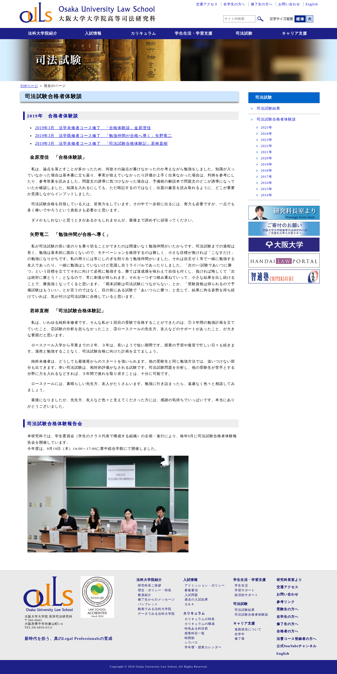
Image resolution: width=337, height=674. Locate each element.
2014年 (266, 195)
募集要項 (191, 590)
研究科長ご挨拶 (149, 585)
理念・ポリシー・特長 (154, 590)
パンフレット (148, 604)
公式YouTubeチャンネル (297, 646)
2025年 (266, 127)
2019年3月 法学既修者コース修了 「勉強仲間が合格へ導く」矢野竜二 (103, 136)
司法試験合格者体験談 (276, 119)
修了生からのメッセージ (156, 599)
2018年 (266, 170)
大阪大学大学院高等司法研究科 (87, 14)
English (312, 4)
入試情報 (93, 33)
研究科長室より (289, 580)
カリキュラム (143, 33)
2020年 (266, 158)
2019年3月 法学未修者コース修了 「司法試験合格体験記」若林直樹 (101, 143)
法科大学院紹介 (42, 33)
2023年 (266, 140)
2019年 (266, 164)
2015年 (266, 189)
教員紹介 (144, 595)
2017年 (266, 177)
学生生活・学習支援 (194, 33)
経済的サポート (246, 595)
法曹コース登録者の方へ (297, 639)
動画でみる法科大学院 (154, 609)
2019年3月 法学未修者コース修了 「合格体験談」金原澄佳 (93, 128)
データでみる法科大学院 (156, 613)
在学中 (240, 634)
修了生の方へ (262, 4)
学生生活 (241, 585)
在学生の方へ (234, 4)
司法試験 (244, 33)
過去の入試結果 (196, 599)
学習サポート (245, 590)
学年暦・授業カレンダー (203, 647)
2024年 (266, 134)
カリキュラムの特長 (200, 619)
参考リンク (286, 602)
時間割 (190, 638)
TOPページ (29, 86)
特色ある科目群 (196, 628)
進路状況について (248, 629)
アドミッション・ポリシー (205, 585)
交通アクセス (207, 4)
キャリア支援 (294, 33)
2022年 (266, 146)
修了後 (240, 638)
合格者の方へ (287, 631)
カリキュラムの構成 (200, 623)
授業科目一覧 (195, 633)
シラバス (191, 642)
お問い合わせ (289, 4)
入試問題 (191, 595)
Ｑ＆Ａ (189, 604)
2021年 (266, 152)
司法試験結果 (268, 108)
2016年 (266, 183)
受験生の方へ (287, 609)
